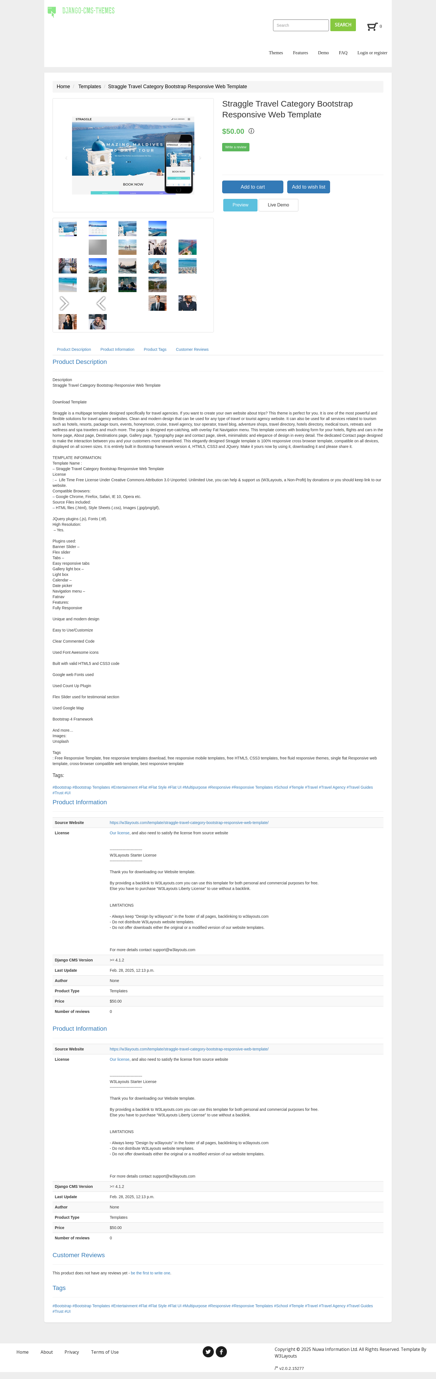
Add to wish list (308, 187)
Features (300, 52)
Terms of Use (105, 1352)
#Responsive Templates (253, 787)
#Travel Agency (333, 787)
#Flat (143, 787)
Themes (276, 52)
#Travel (312, 787)
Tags (59, 1287)
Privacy (72, 1352)
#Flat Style (158, 787)
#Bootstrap (63, 787)
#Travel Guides (360, 787)
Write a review (235, 147)
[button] (65, 155)
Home (63, 86)
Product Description (74, 349)
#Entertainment (125, 787)
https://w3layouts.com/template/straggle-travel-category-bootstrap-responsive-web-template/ (189, 822)
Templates (89, 86)
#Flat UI (175, 787)
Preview (240, 205)
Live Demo (278, 205)
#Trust (59, 793)
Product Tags (155, 349)
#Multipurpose (195, 787)
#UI (68, 793)
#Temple (297, 787)
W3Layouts (286, 1356)
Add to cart (253, 187)
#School (281, 787)
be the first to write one (150, 1273)
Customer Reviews (192, 349)
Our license (120, 833)
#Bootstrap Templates (92, 787)
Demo (323, 52)
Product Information (117, 349)
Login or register (372, 52)
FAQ (343, 52)
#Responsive (220, 787)
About (47, 1352)
